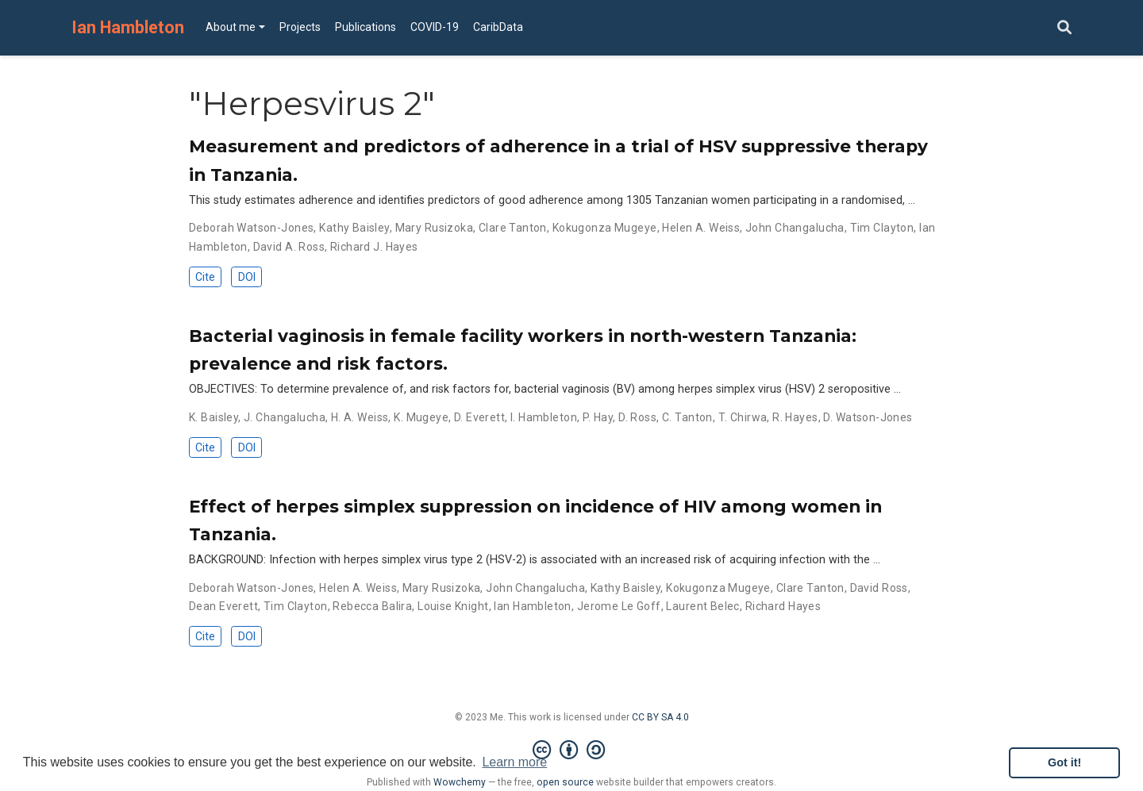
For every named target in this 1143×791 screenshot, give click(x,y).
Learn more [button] (514, 762)
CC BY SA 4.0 (660, 717)
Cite (205, 277)
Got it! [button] (1064, 762)
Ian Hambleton (127, 27)
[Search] (1064, 28)
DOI (247, 277)
